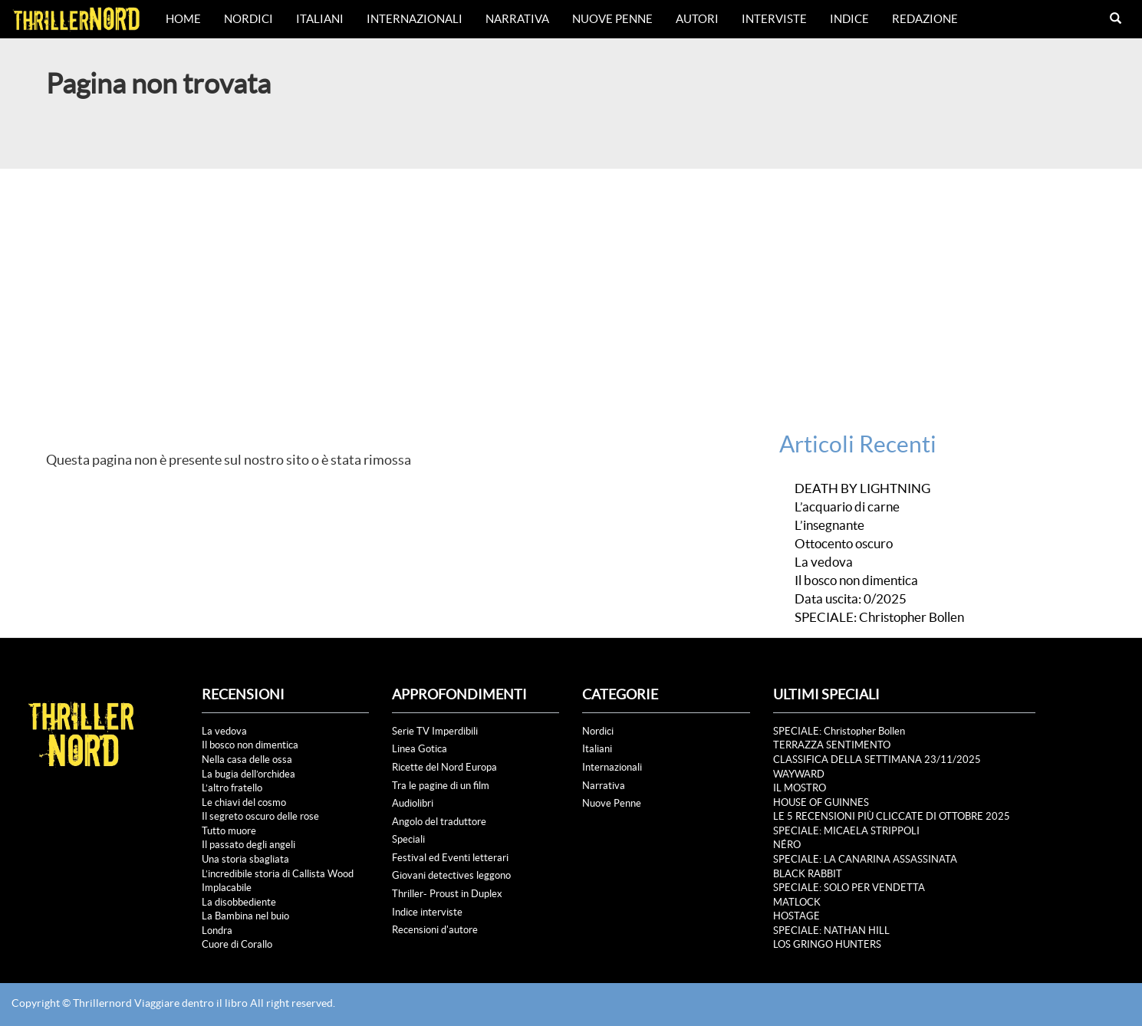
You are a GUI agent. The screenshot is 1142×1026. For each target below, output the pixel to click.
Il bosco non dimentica (856, 580)
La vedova (824, 562)
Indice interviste (427, 912)
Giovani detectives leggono (451, 875)
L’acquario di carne (847, 507)
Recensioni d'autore (435, 930)
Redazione (925, 18)
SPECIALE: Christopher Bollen (879, 617)
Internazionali (414, 18)
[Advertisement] (571, 283)
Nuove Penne (612, 18)
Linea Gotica (419, 749)
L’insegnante (829, 525)
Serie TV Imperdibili (435, 731)
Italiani (320, 18)
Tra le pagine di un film (440, 785)
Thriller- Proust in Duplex (447, 893)
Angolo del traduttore (439, 821)
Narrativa (517, 18)
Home (183, 18)
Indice (849, 18)
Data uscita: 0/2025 (851, 599)
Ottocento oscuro (844, 544)
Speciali (408, 839)
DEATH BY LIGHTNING (862, 488)
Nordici (248, 18)
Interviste (774, 18)
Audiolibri (412, 803)
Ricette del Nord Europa (444, 767)
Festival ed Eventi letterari (450, 857)
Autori (697, 18)
